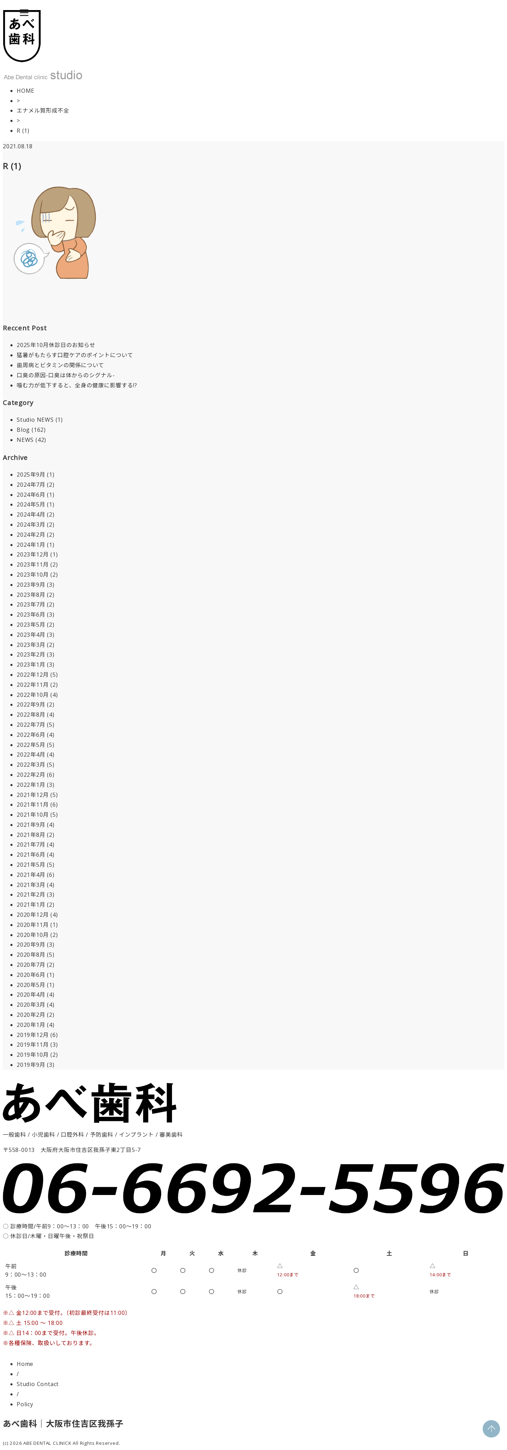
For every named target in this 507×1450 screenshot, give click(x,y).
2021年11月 (33, 804)
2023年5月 (31, 624)
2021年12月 (33, 795)
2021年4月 (31, 875)
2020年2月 (31, 1015)
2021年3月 (31, 885)
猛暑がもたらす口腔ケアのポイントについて (75, 355)
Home (25, 1364)
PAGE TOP (491, 1428)
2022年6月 (31, 735)
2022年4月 (31, 754)
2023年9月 (31, 584)
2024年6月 (31, 495)
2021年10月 (33, 814)
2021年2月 (31, 894)
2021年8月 (31, 835)
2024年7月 (31, 484)
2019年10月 (33, 1054)
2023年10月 (33, 574)
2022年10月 (33, 695)
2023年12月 (33, 554)
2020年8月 (31, 954)
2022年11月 (33, 685)
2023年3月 (31, 645)
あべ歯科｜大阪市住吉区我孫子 (63, 1423)
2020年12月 (33, 914)
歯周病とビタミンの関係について (60, 365)
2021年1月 (31, 904)
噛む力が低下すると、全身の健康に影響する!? (77, 385)
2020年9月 (31, 944)
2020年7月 (31, 965)
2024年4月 (31, 514)
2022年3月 (31, 764)
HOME (25, 90)
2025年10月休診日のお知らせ (56, 345)
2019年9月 (31, 1065)
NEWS (25, 440)
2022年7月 (31, 724)
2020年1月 (31, 1025)
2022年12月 (33, 674)
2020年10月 (33, 935)
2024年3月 (31, 524)
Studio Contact (38, 1384)
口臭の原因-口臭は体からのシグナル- (66, 375)
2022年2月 (31, 774)
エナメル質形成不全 (43, 110)
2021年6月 (31, 854)
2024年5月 (31, 504)
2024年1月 (31, 545)
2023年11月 (33, 564)
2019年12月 (33, 1035)
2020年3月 (31, 1004)
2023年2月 (31, 654)
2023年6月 (31, 614)
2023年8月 (31, 595)
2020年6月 (31, 975)
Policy (25, 1404)
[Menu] (24, 12)
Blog (23, 430)
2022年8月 (31, 714)
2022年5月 (31, 745)
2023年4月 (31, 635)
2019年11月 (33, 1044)
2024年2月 (31, 534)
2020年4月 (31, 994)
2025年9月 (31, 474)
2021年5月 (31, 864)
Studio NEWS (35, 419)
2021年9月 (31, 825)
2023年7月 (31, 604)
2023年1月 (31, 664)
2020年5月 (31, 985)
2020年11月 (33, 925)
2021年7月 (31, 844)
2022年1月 (31, 785)
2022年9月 (31, 704)
